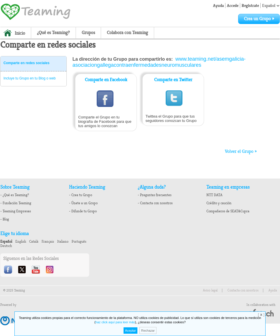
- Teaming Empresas (15, 211)
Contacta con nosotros (243, 290)
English (20, 241)
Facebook (8, 269)
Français (48, 241)
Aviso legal (210, 290)
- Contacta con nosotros (155, 203)
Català (33, 241)
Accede (232, 5)
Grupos (88, 33)
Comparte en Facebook (106, 80)
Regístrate (250, 5)
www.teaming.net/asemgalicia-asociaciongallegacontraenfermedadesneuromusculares (159, 62)
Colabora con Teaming (127, 33)
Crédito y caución (219, 203)
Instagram (50, 269)
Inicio (20, 33)
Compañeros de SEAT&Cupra (227, 211)
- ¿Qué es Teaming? (14, 195)
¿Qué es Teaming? (53, 33)
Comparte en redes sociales (26, 63)
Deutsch (6, 246)
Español (271, 5)
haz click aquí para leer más (115, 322)
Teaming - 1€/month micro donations (35, 11)
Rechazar (148, 330)
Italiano (62, 241)
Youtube (36, 269)
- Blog (4, 219)
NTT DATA (214, 195)
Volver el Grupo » (241, 151)
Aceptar (130, 330)
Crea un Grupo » (259, 19)
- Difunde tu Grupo (83, 211)
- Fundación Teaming (15, 203)
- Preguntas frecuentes (154, 195)
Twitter (22, 269)
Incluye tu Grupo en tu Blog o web (29, 78)
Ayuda (218, 5)
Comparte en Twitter (173, 80)
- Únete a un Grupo (83, 203)
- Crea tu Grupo (80, 195)
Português (79, 241)
